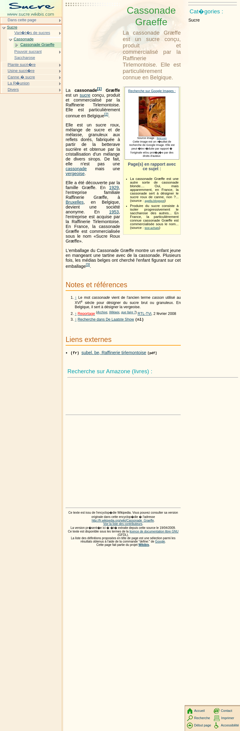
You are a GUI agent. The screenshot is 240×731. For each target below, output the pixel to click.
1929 (114, 187)
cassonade (76, 168)
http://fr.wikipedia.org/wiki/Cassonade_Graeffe (123, 521)
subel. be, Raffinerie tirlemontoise (113, 353)
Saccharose (24, 57)
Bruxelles (75, 202)
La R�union (18, 83)
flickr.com (162, 138)
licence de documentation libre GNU (153, 532)
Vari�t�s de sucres (32, 32)
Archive (102, 312)
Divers (13, 89)
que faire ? (128, 312)
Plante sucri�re (22, 64)
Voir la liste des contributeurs (122, 524)
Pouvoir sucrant (28, 51)
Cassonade (24, 39)
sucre (85, 95)
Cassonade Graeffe (37, 44)
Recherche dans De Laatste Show (106, 320)
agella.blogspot (155, 200)
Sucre (12, 27)
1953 (114, 211)
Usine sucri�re (21, 70)
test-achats (152, 227)
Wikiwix (114, 312)
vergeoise (75, 173)
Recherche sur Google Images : (152, 91)
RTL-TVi (144, 314)
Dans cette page (22, 20)
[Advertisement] (93, 19)
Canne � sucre (21, 77)
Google (160, 542)
